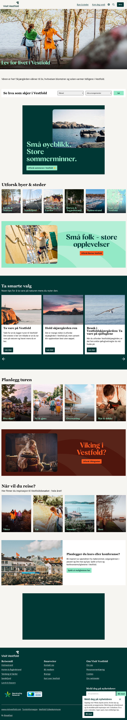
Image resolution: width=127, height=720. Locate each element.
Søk (118, 93)
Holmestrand (7, 665)
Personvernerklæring (95, 669)
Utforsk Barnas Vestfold (91, 253)
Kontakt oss (49, 665)
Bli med (121, 694)
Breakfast (8, 715)
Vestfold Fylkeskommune (50, 709)
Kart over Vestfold (52, 678)
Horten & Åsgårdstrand (11, 669)
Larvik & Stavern (8, 683)
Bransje (47, 674)
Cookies (89, 674)
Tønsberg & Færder (9, 674)
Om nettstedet (92, 678)
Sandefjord (6, 678)
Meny (120, 4)
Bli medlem (49, 669)
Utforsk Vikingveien (91, 461)
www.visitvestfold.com (11, 709)
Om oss (89, 665)
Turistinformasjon (30, 709)
